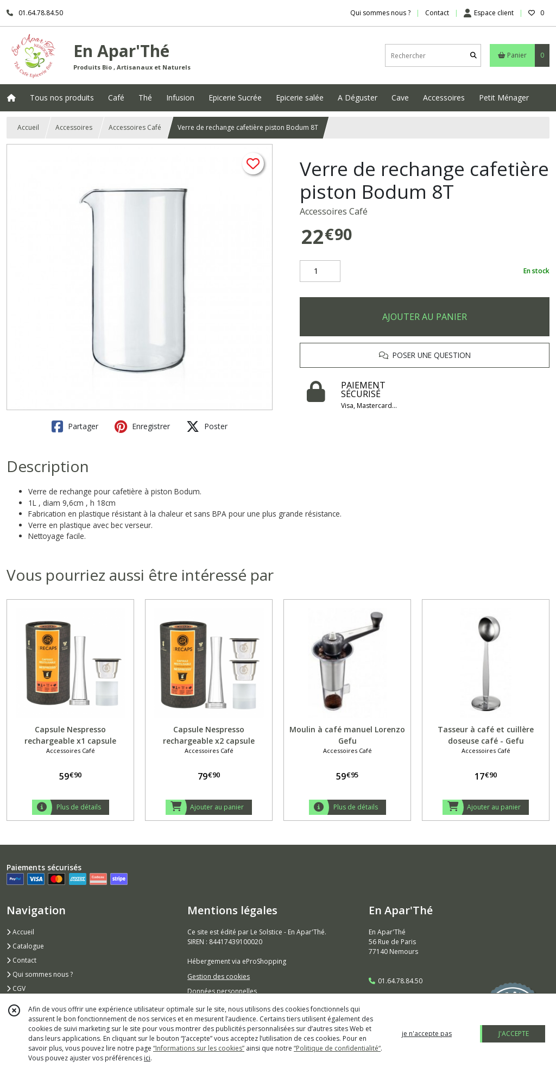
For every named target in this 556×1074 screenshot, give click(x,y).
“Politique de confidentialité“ (337, 1048)
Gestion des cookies (218, 976)
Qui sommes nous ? (40, 974)
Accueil (28, 127)
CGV (16, 988)
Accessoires (73, 127)
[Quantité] (320, 271)
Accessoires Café (135, 127)
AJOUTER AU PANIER (424, 317)
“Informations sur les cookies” (198, 1048)
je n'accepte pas (427, 1033)
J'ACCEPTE (513, 1033)
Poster (207, 426)
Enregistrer (142, 426)
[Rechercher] (473, 55)
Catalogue (25, 946)
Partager (75, 426)
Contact (437, 12)
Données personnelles (222, 991)
